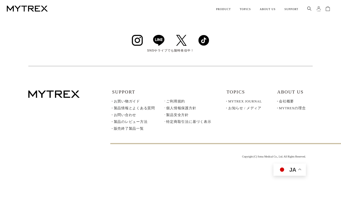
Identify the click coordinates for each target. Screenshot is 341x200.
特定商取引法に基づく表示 (188, 122)
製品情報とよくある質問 (134, 108)
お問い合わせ (125, 115)
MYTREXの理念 (292, 108)
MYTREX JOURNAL (245, 101)
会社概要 (286, 101)
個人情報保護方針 (181, 108)
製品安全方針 (177, 115)
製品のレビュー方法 (131, 122)
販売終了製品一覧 (129, 129)
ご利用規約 (175, 101)
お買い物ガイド (127, 101)
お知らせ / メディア (244, 108)
